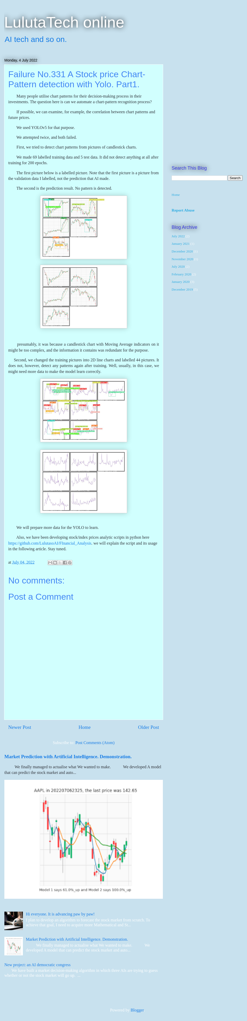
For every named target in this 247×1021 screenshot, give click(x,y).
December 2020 (182, 251)
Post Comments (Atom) (94, 742)
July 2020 (178, 266)
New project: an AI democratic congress (37, 965)
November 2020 (182, 259)
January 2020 (181, 282)
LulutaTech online (64, 22)
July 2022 (178, 236)
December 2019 (182, 289)
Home (84, 727)
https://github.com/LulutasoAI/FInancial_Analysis (49, 543)
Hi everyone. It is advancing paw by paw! (60, 914)
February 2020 (181, 274)
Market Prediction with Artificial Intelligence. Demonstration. (68, 756)
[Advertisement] (50, 103)
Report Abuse (183, 210)
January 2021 (181, 244)
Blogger (137, 1010)
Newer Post (19, 727)
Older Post (148, 727)
